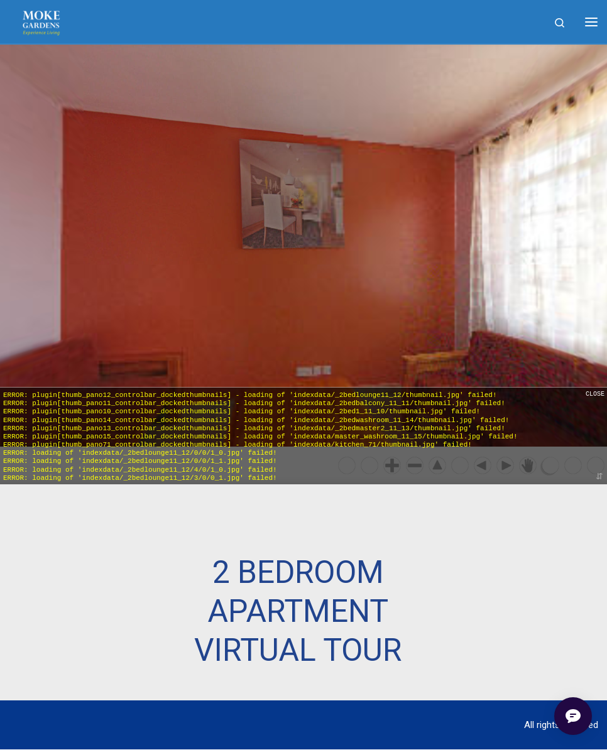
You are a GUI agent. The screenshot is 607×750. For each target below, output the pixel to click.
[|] (41, 22)
